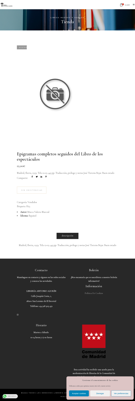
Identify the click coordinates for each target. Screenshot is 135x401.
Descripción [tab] (67, 235)
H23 (28, 206)
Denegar (100, 393)
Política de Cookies (94, 293)
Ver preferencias (121, 393)
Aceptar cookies (79, 393)
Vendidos (32, 202)
